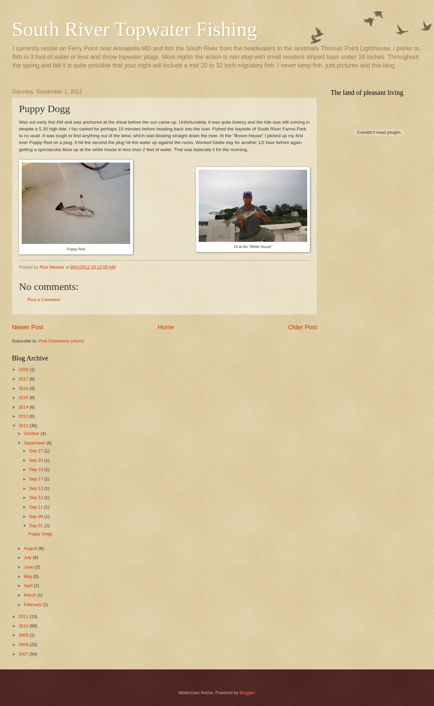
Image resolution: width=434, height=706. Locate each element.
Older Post (302, 327)
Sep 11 (36, 507)
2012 (24, 425)
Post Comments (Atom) (61, 341)
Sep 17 (36, 478)
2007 (24, 654)
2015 (24, 397)
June (29, 566)
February (33, 604)
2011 (24, 616)
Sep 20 (36, 460)
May (28, 576)
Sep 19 (36, 469)
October (32, 433)
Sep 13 (36, 488)
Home (166, 327)
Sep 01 (36, 525)
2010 (24, 625)
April (29, 585)
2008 (24, 644)
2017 (24, 378)
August (31, 548)
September (35, 442)
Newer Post (27, 327)
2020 (24, 369)
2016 (24, 388)
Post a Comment (43, 299)
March (30, 595)
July (28, 557)
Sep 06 (36, 516)
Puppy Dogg (40, 533)
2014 (24, 407)
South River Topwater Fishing (134, 29)
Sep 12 (36, 497)
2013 (24, 416)
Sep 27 (36, 450)
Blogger (247, 692)
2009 (24, 635)
